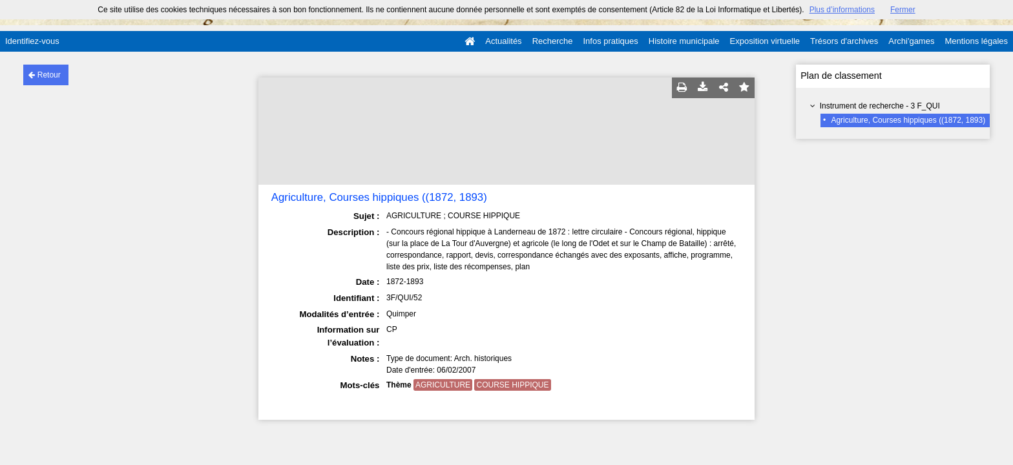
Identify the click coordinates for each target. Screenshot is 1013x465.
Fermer (902, 9)
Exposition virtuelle (765, 41)
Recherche (552, 41)
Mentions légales (976, 41)
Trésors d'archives (844, 41)
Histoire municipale (684, 41)
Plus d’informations (842, 9)
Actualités (503, 41)
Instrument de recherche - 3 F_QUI (880, 105)
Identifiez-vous (32, 41)
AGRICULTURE (442, 384)
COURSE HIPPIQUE (512, 384)
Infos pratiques (610, 41)
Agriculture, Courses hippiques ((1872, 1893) (908, 120)
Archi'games (911, 41)
